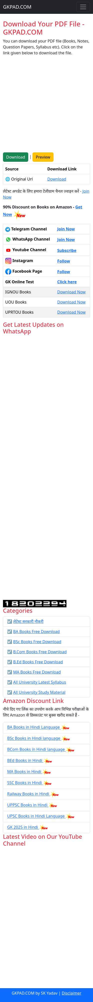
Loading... (46, 467)
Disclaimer (71, 993)
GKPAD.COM (17, 6)
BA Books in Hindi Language (34, 727)
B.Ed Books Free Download (38, 662)
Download (15, 157)
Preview (43, 157)
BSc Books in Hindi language (34, 738)
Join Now (66, 229)
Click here (67, 282)
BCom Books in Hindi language (36, 749)
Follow (63, 261)
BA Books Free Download (36, 631)
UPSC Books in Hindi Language (36, 816)
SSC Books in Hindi (25, 783)
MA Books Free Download (37, 672)
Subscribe (66, 250)
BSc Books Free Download (37, 641)
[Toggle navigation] (83, 7)
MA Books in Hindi (24, 772)
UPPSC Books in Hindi (27, 805)
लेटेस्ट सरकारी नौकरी (28, 621)
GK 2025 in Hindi (23, 827)
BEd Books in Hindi (25, 760)
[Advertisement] (46, 106)
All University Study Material (39, 692)
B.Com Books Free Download (40, 651)
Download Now (71, 292)
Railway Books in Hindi (28, 794)
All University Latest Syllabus (39, 682)
